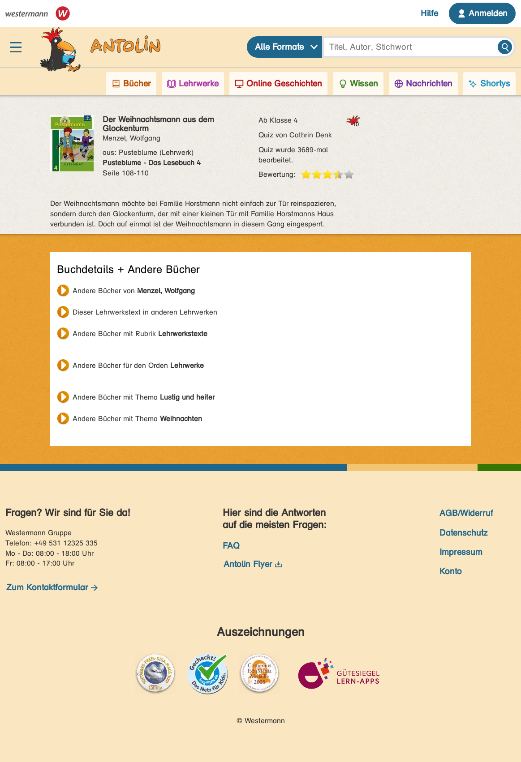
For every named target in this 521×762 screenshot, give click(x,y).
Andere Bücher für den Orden (138, 365)
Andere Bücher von (134, 290)
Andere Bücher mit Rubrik (140, 333)
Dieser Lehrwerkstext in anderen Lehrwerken (145, 312)
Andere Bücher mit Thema (144, 397)
